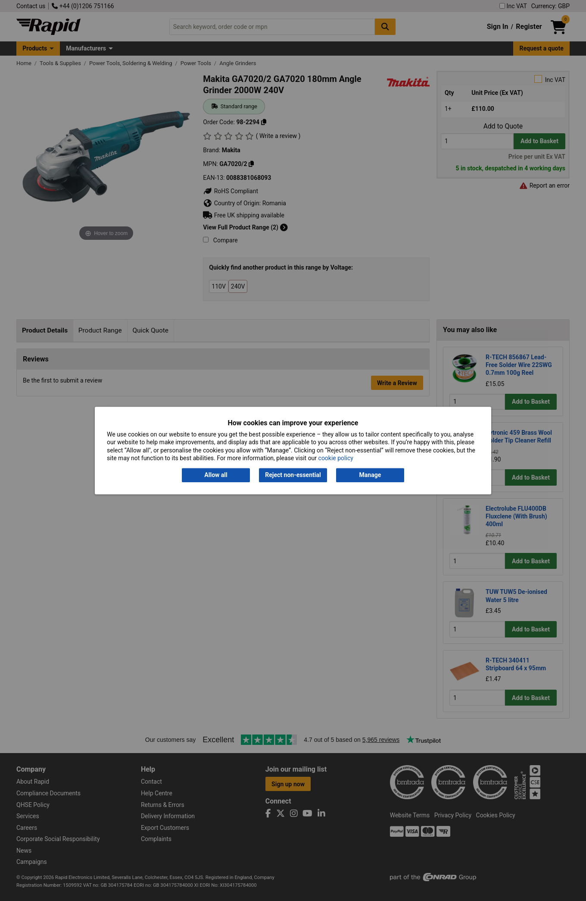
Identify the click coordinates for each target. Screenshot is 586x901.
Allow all (215, 475)
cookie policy (335, 458)
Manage (370, 475)
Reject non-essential (293, 475)
